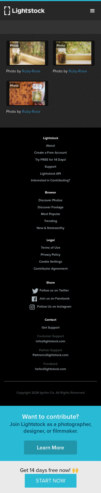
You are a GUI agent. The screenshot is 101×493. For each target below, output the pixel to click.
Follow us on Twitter (54, 290)
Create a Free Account (50, 152)
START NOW (50, 481)
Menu (92, 10)
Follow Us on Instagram (54, 306)
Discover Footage (51, 207)
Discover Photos (50, 200)
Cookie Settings (50, 261)
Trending (50, 221)
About (50, 145)
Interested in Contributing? (50, 180)
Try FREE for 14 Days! (50, 159)
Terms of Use (50, 247)
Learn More (50, 447)
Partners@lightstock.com (50, 355)
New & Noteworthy (50, 228)
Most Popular (50, 214)
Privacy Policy (50, 254)
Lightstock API (50, 173)
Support (50, 166)
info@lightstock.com (50, 341)
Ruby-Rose (31, 71)
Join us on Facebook (54, 298)
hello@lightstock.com (50, 369)
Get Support (51, 327)
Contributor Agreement (51, 268)
